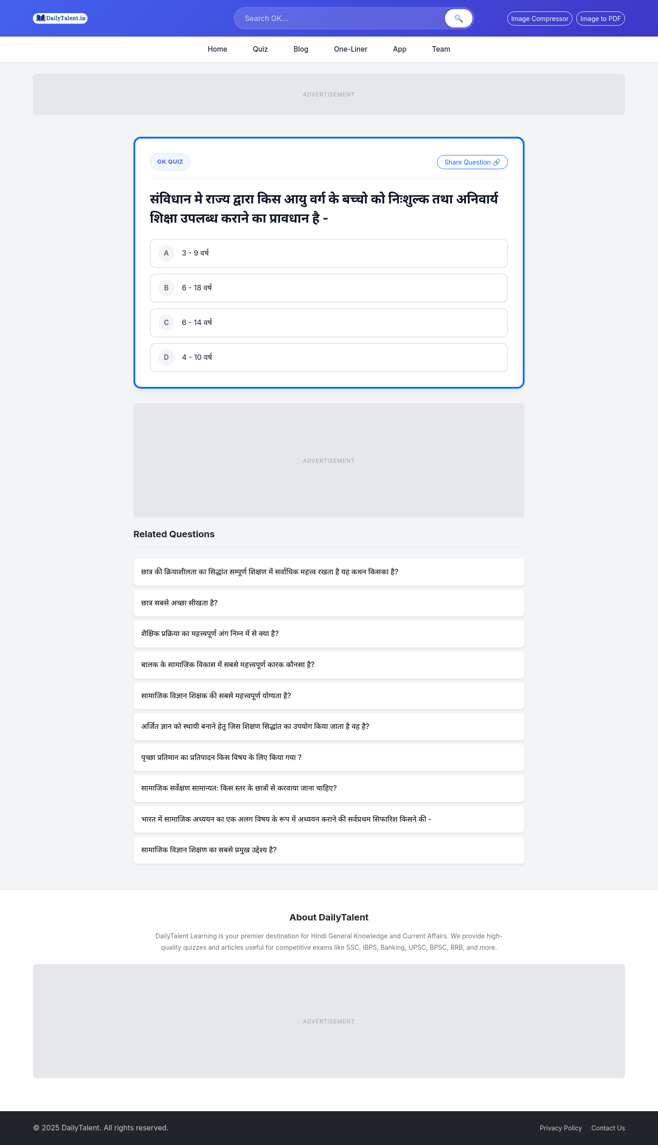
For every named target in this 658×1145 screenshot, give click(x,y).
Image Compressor (540, 18)
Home (218, 49)
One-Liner (350, 49)
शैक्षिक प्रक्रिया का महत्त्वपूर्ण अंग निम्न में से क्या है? (210, 633)
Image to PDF (600, 18)
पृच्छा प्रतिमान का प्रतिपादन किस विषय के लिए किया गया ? (221, 757)
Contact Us (608, 1128)
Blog (301, 49)
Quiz (260, 49)
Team (441, 49)
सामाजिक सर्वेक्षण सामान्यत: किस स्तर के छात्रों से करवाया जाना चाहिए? (239, 787)
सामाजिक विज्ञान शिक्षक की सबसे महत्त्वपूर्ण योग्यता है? (216, 695)
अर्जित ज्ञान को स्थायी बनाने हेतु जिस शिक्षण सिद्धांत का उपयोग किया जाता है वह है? (255, 726)
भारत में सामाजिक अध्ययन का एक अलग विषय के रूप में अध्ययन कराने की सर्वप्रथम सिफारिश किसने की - (286, 819)
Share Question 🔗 (472, 162)
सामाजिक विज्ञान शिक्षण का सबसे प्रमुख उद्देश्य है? (209, 849)
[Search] (341, 18)
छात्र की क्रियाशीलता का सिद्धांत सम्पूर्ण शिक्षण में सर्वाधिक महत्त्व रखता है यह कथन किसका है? (269, 571)
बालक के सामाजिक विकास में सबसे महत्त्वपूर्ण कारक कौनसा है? (227, 664)
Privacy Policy (561, 1128)
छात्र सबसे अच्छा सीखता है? (179, 602)
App (400, 49)
